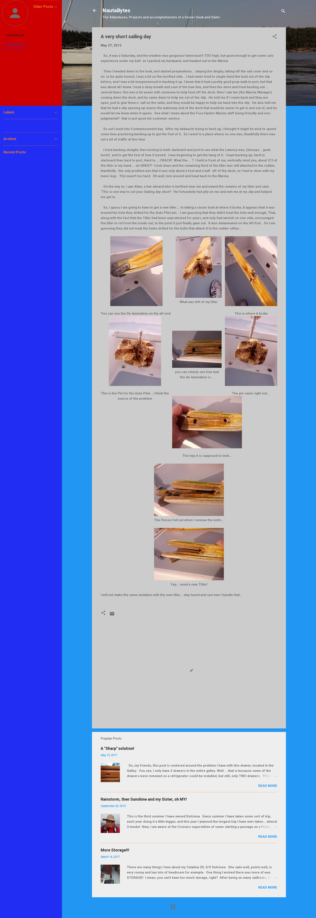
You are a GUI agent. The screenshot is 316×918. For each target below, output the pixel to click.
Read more (267, 786)
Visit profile (15, 45)
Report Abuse (13, 125)
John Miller (15, 35)
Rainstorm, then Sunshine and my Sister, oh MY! (144, 799)
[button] (274, 37)
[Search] (283, 12)
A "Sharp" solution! (117, 748)
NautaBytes (116, 10)
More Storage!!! (115, 850)
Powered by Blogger (189, 907)
